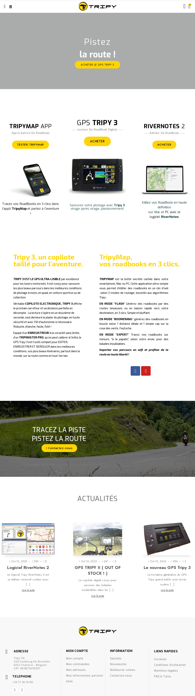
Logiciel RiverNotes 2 (28, 567)
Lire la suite (28, 590)
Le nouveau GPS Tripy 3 (167, 567)
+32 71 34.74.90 (22, 682)
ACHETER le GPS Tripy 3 (97, 65)
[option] (97, 51)
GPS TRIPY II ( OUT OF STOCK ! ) (98, 570)
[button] (59, 448)
